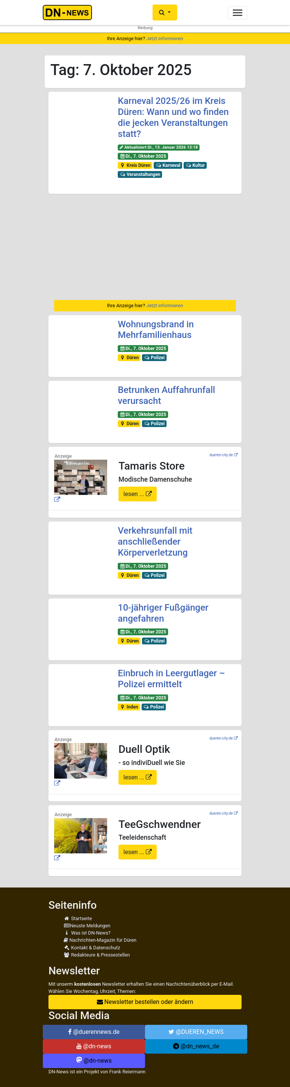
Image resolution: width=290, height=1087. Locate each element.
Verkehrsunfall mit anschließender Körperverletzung (155, 541)
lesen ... (134, 494)
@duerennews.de (94, 1031)
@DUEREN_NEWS (195, 1031)
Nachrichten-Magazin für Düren (100, 940)
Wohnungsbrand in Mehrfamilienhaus (156, 330)
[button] (165, 12)
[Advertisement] (145, 247)
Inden (129, 707)
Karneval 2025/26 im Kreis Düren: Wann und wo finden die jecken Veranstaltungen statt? (173, 117)
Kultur (195, 165)
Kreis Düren (135, 165)
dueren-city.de (221, 455)
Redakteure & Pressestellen (97, 955)
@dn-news (93, 1046)
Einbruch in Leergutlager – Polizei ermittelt (171, 679)
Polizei (154, 357)
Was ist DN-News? (87, 933)
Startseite (78, 918)
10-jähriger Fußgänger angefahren (163, 613)
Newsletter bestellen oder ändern (145, 1001)
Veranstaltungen (140, 174)
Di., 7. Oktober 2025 (143, 156)
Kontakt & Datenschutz (92, 947)
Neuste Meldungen (87, 925)
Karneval (168, 165)
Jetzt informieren (164, 38)
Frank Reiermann (127, 1071)
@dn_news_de (196, 1046)
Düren (129, 357)
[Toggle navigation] (237, 12)
